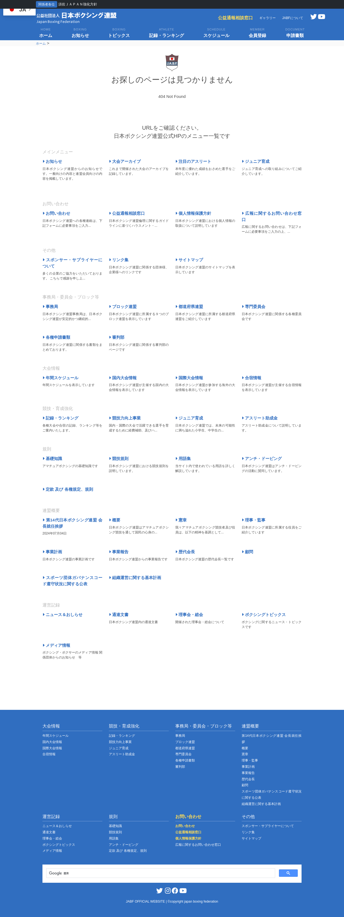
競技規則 (118, 458)
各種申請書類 (56, 337)
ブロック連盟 (123, 306)
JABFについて (292, 18)
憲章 (181, 520)
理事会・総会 (189, 614)
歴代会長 (185, 551)
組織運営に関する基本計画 (135, 577)
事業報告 (118, 551)
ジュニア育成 (255, 161)
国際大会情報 (189, 377)
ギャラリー (267, 18)
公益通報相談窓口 (235, 17)
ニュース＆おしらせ (62, 614)
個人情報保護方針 (193, 213)
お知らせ (52, 161)
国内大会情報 (123, 377)
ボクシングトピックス (264, 614)
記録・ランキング (60, 418)
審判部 (116, 337)
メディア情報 (56, 645)
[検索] (160, 873)
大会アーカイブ (125, 161)
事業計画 (52, 551)
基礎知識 (52, 458)
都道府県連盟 (189, 306)
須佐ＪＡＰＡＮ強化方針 (77, 4)
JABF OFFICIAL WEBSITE (146, 901)
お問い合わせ (56, 213)
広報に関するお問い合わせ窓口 (198, 845)
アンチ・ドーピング (262, 458)
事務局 (50, 306)
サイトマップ (189, 259)
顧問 (247, 551)
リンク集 (118, 259)
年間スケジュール (60, 377)
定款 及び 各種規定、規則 (67, 489)
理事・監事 (253, 520)
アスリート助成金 (260, 418)
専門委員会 (253, 306)
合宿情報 (251, 377)
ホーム (41, 43)
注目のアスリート (193, 161)
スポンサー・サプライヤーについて (268, 826)
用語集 (183, 458)
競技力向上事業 (125, 418)
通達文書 (118, 614)
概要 (114, 520)
